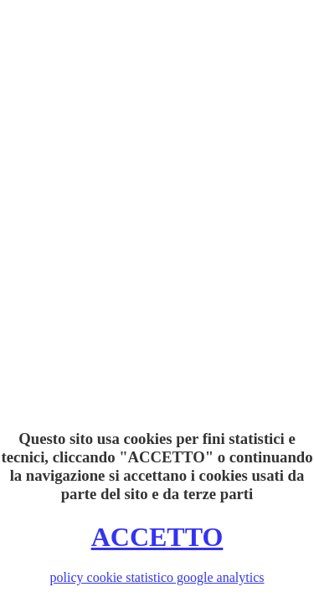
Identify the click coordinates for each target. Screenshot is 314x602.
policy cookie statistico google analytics (157, 577)
